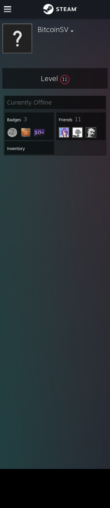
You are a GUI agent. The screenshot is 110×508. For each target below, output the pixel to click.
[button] (55, 78)
